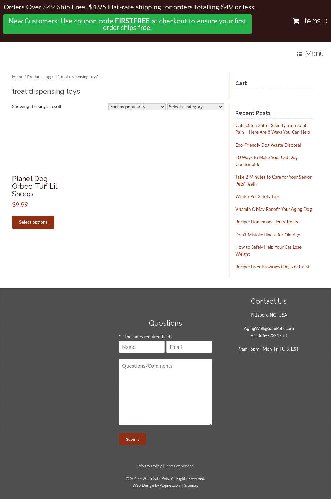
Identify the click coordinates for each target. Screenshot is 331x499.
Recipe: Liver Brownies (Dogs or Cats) (272, 266)
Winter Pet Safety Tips (257, 196)
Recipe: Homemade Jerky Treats (266, 221)
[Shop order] (137, 106)
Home (17, 76)
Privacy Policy (150, 466)
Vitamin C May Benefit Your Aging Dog (273, 209)
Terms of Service (179, 466)
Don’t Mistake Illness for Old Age (267, 234)
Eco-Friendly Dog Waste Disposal (268, 145)
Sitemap (191, 485)
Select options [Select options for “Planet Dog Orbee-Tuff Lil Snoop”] (33, 222)
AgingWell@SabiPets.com (269, 328)
